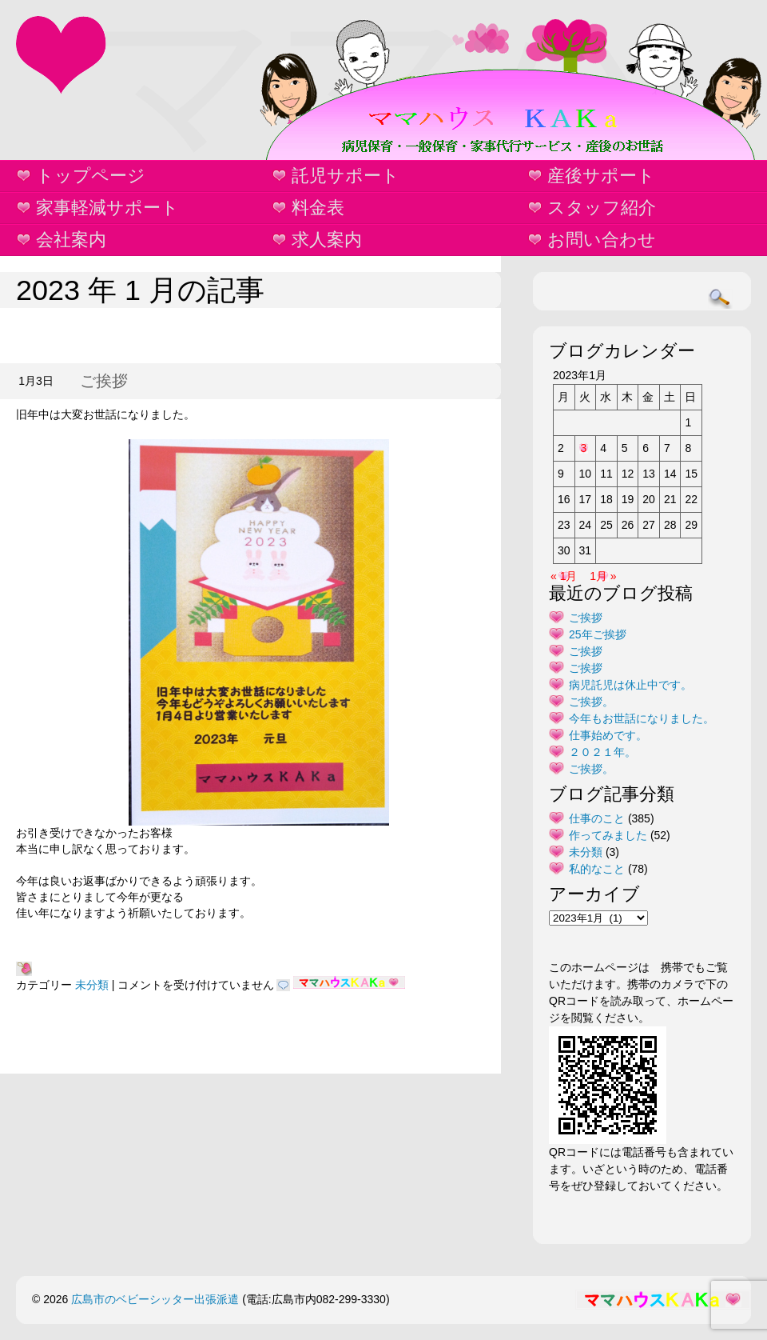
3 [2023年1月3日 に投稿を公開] (584, 448)
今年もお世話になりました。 (641, 718)
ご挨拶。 (591, 701)
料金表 (318, 208)
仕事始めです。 (608, 735)
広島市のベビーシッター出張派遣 (155, 1299)
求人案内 (327, 240)
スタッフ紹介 (601, 208)
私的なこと (597, 868)
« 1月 (563, 576)
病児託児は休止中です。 (630, 684)
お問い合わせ (601, 240)
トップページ (90, 176)
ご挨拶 (104, 381)
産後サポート (601, 176)
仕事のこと (597, 818)
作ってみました (608, 835)
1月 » (603, 576)
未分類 (92, 984)
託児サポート (345, 176)
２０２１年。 (602, 752)
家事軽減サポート (107, 208)
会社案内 (71, 240)
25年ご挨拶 (597, 634)
